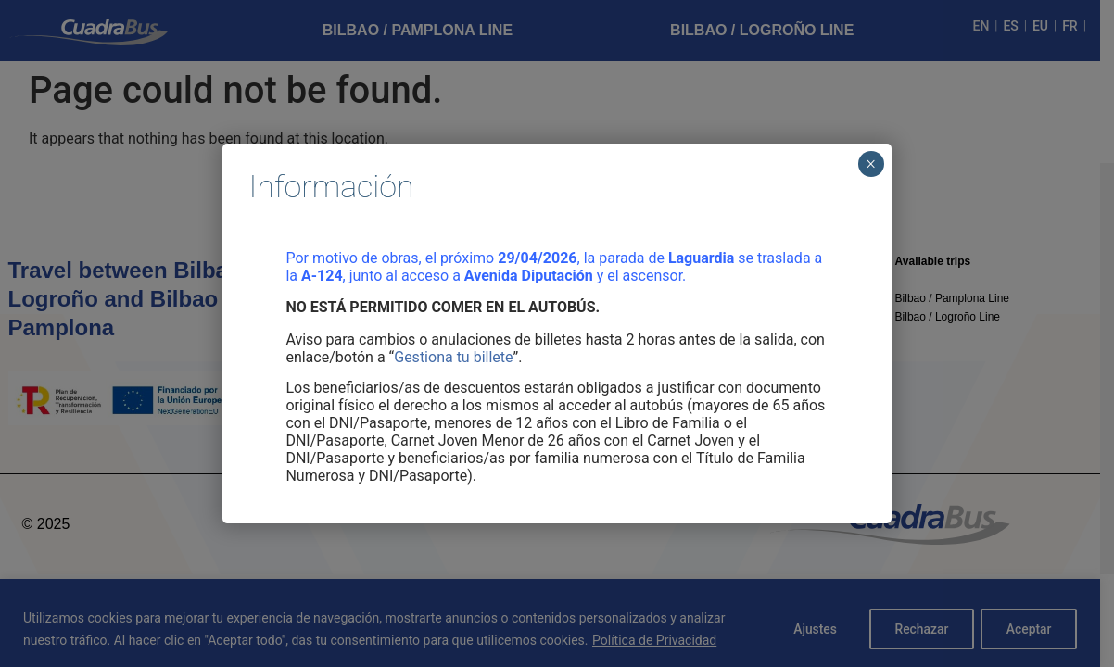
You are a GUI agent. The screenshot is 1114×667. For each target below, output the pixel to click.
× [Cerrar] (871, 164)
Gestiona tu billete (453, 357)
